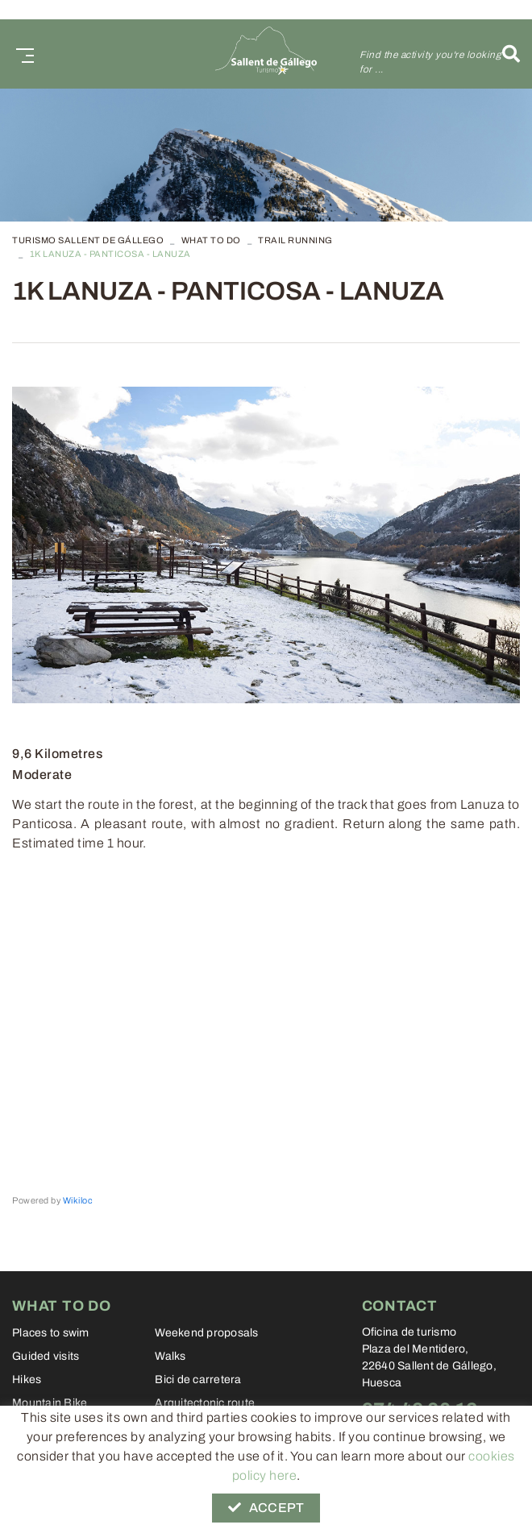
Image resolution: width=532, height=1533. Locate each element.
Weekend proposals (206, 1333)
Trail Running (295, 240)
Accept (266, 1507)
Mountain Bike (49, 1403)
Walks (170, 1356)
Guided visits (45, 1356)
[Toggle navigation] (21, 54)
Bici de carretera (198, 1379)
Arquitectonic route (205, 1403)
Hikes (26, 1379)
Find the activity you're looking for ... (430, 62)
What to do (211, 240)
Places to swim (50, 1333)
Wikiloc (78, 1200)
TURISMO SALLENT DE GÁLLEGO (88, 240)
